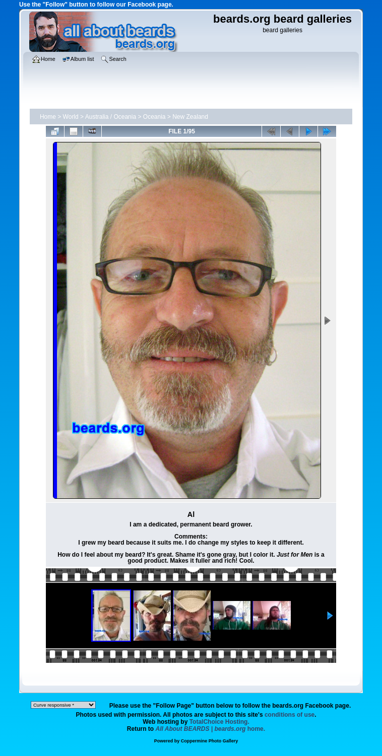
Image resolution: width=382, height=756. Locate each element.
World (71, 116)
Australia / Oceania (110, 116)
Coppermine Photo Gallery (209, 740)
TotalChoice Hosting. (219, 721)
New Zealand (190, 116)
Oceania (154, 116)
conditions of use (289, 714)
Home (48, 116)
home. (211, 728)
